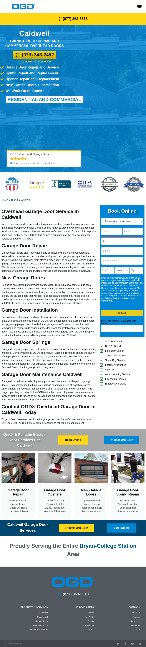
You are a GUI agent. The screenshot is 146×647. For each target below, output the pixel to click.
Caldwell (26, 199)
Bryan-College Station (108, 545)
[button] (139, 6)
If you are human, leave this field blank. (118, 322)
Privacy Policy (112, 298)
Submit (122, 313)
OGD (5, 199)
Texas (14, 199)
